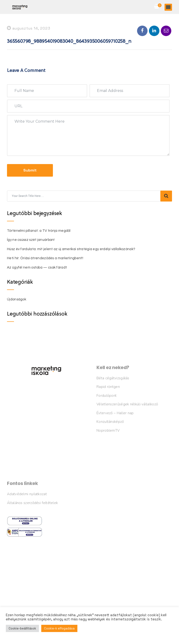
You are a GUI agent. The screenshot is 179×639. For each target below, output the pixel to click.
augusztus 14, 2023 (28, 28)
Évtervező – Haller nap (115, 413)
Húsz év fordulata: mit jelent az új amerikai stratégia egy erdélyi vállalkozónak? (71, 249)
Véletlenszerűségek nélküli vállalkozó (127, 404)
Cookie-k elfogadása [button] (59, 628)
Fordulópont (106, 395)
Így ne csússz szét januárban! (31, 240)
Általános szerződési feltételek (32, 503)
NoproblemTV (108, 430)
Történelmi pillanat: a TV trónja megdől (39, 230)
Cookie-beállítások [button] (22, 628)
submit (30, 170)
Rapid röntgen (108, 386)
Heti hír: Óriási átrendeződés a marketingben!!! (45, 258)
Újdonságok (16, 299)
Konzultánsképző (110, 421)
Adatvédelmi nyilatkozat (27, 494)
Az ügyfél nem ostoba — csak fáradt (37, 267)
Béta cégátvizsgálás (112, 378)
